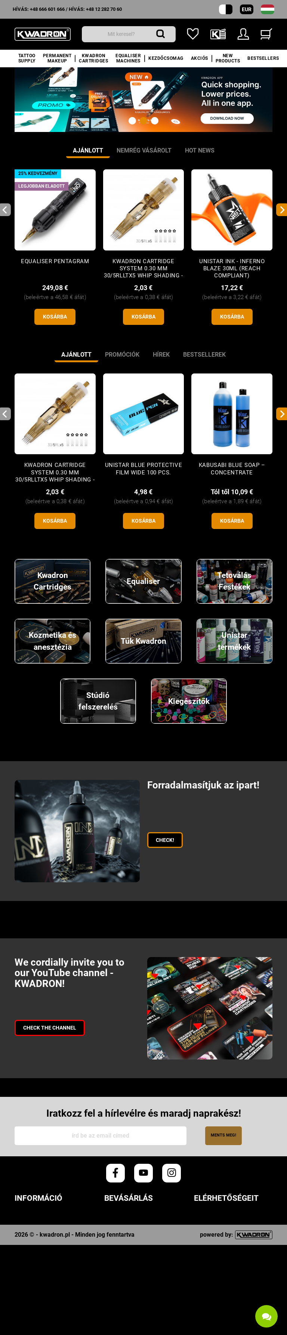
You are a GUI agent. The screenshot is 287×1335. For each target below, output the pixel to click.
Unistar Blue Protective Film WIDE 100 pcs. (143, 469)
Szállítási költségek (138, 1239)
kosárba (55, 317)
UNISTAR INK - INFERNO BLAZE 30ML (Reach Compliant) (232, 268)
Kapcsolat (32, 1294)
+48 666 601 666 (47, 9)
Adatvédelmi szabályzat (54, 1228)
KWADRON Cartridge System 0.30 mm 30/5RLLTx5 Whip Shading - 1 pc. (143, 272)
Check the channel (49, 1028)
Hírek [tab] (161, 354)
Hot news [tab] (200, 150)
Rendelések (122, 1217)
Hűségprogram (39, 1261)
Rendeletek (32, 1217)
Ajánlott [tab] (88, 150)
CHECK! (165, 840)
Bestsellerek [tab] (204, 354)
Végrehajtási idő (131, 1228)
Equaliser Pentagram (55, 261)
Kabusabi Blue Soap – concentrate (232, 469)
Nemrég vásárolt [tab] (144, 150)
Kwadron (29, 1283)
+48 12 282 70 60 (104, 9)
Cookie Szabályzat (44, 1239)
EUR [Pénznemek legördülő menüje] (246, 9)
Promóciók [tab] (122, 354)
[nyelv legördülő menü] (267, 9)
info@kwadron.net (224, 1299)
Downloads (32, 1272)
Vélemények (33, 1250)
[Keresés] (129, 34)
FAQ (109, 1281)
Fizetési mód (124, 1250)
